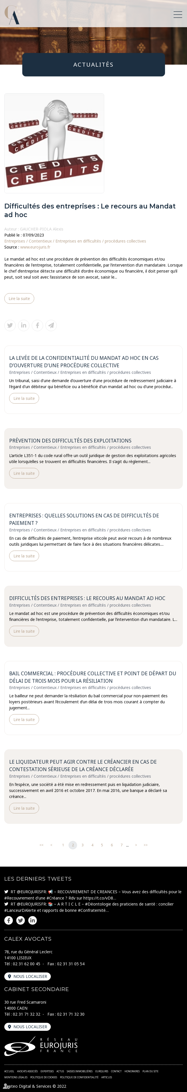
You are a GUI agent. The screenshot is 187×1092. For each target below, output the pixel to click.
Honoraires (132, 1071)
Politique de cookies (43, 1077)
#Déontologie (98, 904)
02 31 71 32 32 (26, 1014)
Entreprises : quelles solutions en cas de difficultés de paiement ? (84, 519)
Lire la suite (19, 298)
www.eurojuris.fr (35, 247)
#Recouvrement (19, 898)
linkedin (32, 920)
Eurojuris (101, 1071)
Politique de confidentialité (79, 1077)
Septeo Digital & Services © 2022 (35, 1086)
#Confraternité (92, 910)
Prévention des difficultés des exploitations (70, 440)
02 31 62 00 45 (26, 963)
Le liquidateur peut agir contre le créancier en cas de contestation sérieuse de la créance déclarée (83, 766)
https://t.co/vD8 (98, 898)
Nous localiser (30, 976)
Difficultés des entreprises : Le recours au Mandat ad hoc (87, 598)
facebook (8, 920)
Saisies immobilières (80, 1071)
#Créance (55, 898)
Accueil (9, 1071)
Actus (60, 1071)
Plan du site (150, 1071)
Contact (116, 1071)
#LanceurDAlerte (20, 910)
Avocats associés (27, 1071)
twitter (20, 920)
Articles (106, 1077)
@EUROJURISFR (31, 891)
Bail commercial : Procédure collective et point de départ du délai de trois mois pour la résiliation (92, 677)
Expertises (47, 1071)
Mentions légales (15, 1077)
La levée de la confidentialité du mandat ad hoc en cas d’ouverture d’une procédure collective (83, 362)
